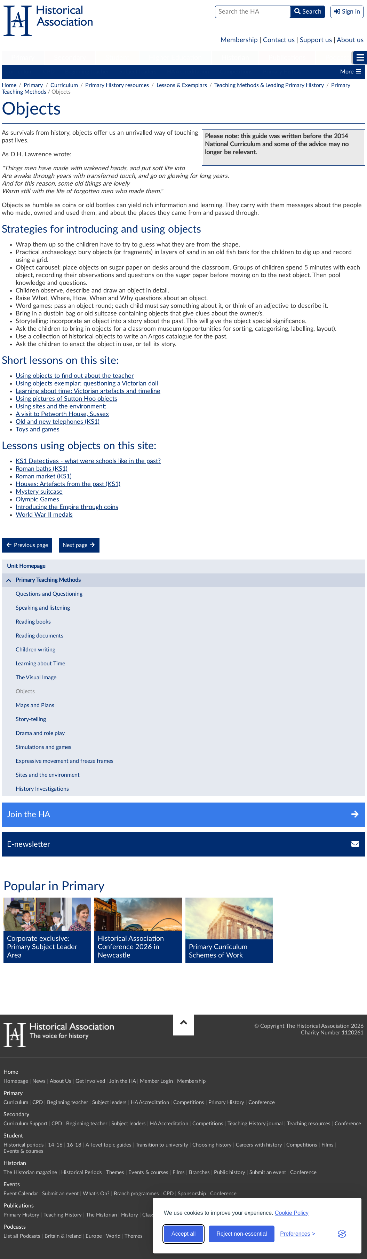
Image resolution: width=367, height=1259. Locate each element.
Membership (239, 40)
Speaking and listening (43, 608)
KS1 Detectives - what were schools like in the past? (88, 461)
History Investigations (42, 789)
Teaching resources (308, 1123)
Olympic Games (37, 499)
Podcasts (338, 57)
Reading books (33, 622)
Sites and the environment (48, 775)
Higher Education (175, 57)
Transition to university (162, 1145)
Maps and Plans (35, 705)
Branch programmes (136, 1193)
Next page (79, 545)
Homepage (15, 1081)
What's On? (96, 1193)
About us (350, 40)
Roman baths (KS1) (41, 469)
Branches (199, 1172)
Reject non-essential (241, 1234)
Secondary (70, 57)
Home (9, 85)
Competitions (236, 72)
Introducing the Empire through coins (67, 507)
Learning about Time (40, 663)
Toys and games (37, 430)
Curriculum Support (25, 1123)
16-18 (74, 1145)
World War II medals (44, 515)
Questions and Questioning (49, 594)
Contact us (279, 40)
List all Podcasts (21, 1236)
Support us (316, 40)
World (113, 1236)
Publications (287, 57)
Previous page (27, 545)
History (129, 1215)
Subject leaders (138, 72)
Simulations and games (43, 747)
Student (117, 57)
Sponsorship (192, 1193)
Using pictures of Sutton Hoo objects (66, 399)
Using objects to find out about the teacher (75, 376)
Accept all (183, 1234)
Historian (235, 57)
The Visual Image (36, 677)
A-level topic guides (108, 1145)
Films (327, 1145)
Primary (22, 57)
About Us (60, 1081)
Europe (94, 1236)
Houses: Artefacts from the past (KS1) (68, 484)
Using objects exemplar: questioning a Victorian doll (87, 384)
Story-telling (31, 719)
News (39, 1081)
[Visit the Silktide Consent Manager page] (342, 1234)
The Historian (101, 1215)
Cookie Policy (292, 1213)
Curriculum (19, 72)
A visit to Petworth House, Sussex (62, 414)
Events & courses (23, 1151)
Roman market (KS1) (44, 477)
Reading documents (39, 636)
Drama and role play (40, 733)
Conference (261, 1102)
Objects (25, 691)
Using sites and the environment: (61, 407)
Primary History (282, 72)
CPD (49, 72)
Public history (229, 1172)
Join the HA (122, 1081)
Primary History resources (117, 85)
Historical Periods (81, 1172)
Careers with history (259, 1145)
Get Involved (90, 1081)
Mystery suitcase (39, 492)
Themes (115, 1172)
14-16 (55, 1145)
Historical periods (23, 1145)
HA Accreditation (188, 72)
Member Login (156, 1081)
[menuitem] (22, 58)
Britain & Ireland (63, 1236)
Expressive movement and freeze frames (64, 761)
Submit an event (267, 1172)
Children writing (35, 649)
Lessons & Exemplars (182, 85)
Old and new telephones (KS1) (57, 422)
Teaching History (62, 1215)
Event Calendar (20, 1193)
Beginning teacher (87, 72)
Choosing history (212, 1145)
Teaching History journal (255, 1123)
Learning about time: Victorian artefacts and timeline (88, 391)
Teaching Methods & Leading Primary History (269, 85)
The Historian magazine (30, 1172)
